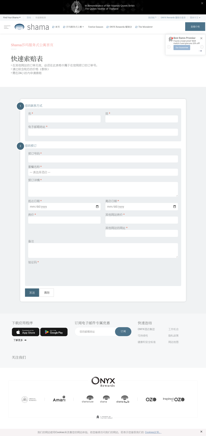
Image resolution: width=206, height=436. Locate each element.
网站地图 (173, 341)
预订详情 (103, 187)
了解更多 (18, 340)
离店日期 (141, 204)
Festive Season (95, 27)
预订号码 (103, 157)
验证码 (33, 262)
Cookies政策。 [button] (153, 432)
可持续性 (143, 335)
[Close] (201, 38)
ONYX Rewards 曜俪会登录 (173, 17)
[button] (11, 18)
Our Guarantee (182, 47)
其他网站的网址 (141, 231)
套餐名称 (103, 170)
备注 (103, 248)
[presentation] (52, 272)
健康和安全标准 (147, 341)
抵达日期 (64, 204)
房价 (64, 218)
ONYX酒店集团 (146, 329)
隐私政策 (173, 335)
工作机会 (173, 329)
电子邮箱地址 (103, 130)
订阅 (123, 332)
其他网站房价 (141, 218)
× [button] (201, 431)
